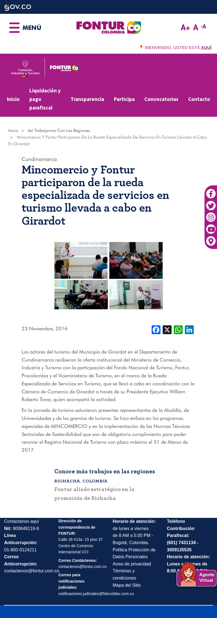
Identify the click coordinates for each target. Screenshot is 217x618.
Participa (124, 99)
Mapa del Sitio (127, 585)
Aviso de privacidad (132, 564)
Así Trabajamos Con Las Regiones (59, 130)
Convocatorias (161, 99)
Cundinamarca (39, 159)
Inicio (13, 99)
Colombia (95, 481)
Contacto (199, 99)
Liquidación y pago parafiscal (45, 99)
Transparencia (87, 99)
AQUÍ (206, 47)
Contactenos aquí (21, 521)
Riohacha (67, 481)
